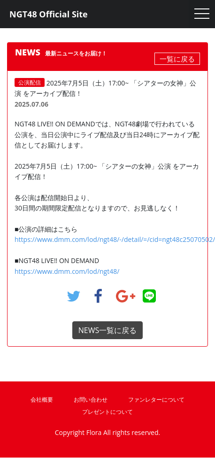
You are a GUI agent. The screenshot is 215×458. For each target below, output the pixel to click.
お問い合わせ (91, 400)
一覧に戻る (177, 58)
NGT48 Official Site (48, 14)
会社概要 (42, 400)
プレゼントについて (107, 412)
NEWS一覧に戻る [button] (107, 330)
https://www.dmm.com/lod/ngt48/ (67, 271)
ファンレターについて (156, 400)
